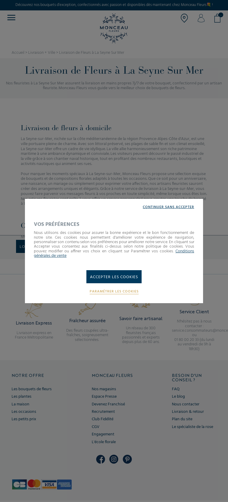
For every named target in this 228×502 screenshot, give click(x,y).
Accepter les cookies (114, 277)
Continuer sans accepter (168, 207)
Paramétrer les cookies (114, 291)
